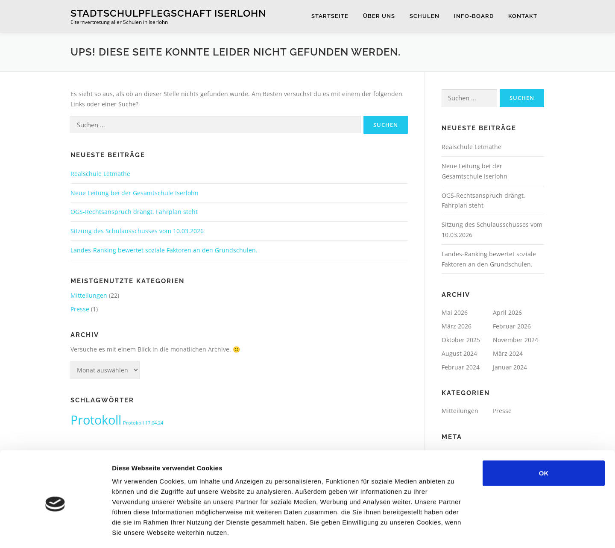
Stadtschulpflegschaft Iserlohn (168, 13)
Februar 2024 (461, 367)
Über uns (379, 16)
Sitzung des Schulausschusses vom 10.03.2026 (137, 231)
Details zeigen (454, 531)
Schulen (424, 16)
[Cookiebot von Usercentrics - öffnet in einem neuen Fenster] (55, 531)
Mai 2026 (455, 312)
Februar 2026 (512, 326)
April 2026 (507, 312)
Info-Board (474, 16)
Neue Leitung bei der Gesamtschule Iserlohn (134, 193)
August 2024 (459, 353)
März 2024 (508, 353)
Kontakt (522, 16)
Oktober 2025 (461, 340)
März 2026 (457, 326)
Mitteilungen (88, 295)
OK (544, 437)
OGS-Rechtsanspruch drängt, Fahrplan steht (134, 212)
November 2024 (515, 340)
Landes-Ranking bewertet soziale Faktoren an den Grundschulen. (164, 250)
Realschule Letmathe (100, 174)
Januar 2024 (510, 367)
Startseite (329, 16)
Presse (79, 309)
